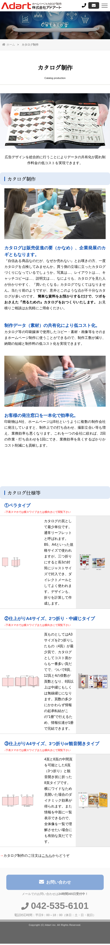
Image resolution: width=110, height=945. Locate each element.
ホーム (8, 44)
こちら (47, 856)
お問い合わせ (55, 884)
